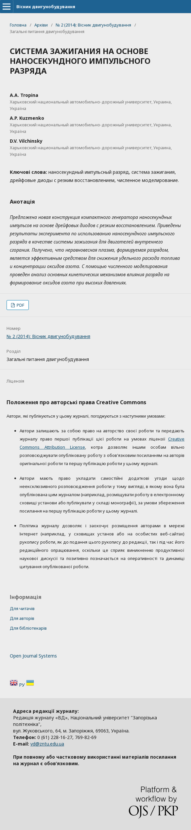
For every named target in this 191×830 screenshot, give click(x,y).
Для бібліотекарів (28, 628)
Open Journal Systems (33, 656)
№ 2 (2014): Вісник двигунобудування (93, 25)
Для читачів (22, 608)
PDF (20, 305)
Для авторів (22, 618)
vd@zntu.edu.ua (47, 744)
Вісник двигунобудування (45, 6)
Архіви (41, 25)
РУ (22, 685)
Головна (18, 25)
